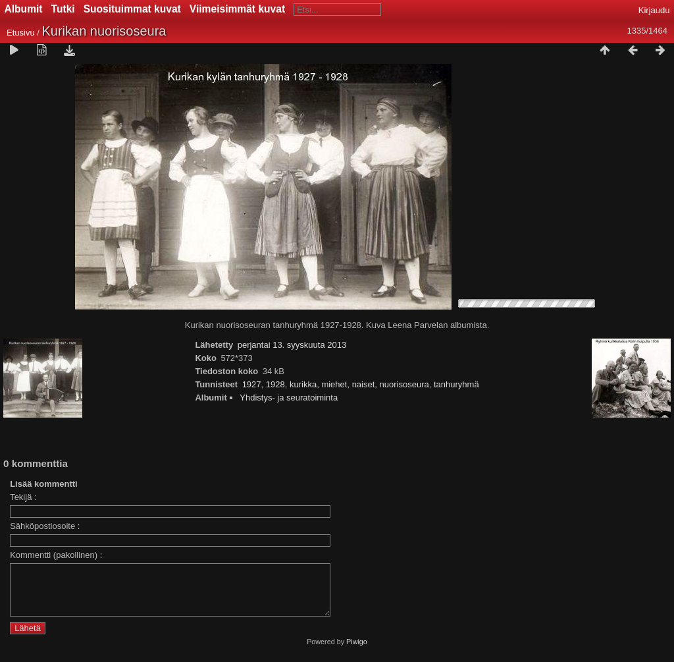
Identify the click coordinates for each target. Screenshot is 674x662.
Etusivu (21, 33)
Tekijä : (23, 497)
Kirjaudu (654, 10)
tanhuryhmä (456, 384)
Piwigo (356, 651)
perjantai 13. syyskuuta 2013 (292, 345)
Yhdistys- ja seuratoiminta (289, 397)
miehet (334, 384)
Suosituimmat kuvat (132, 8)
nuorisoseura (404, 384)
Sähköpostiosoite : (45, 526)
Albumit (24, 8)
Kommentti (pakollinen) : (56, 555)
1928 (275, 384)
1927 (251, 384)
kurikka (303, 384)
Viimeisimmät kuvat (237, 8)
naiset (363, 384)
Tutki (63, 8)
